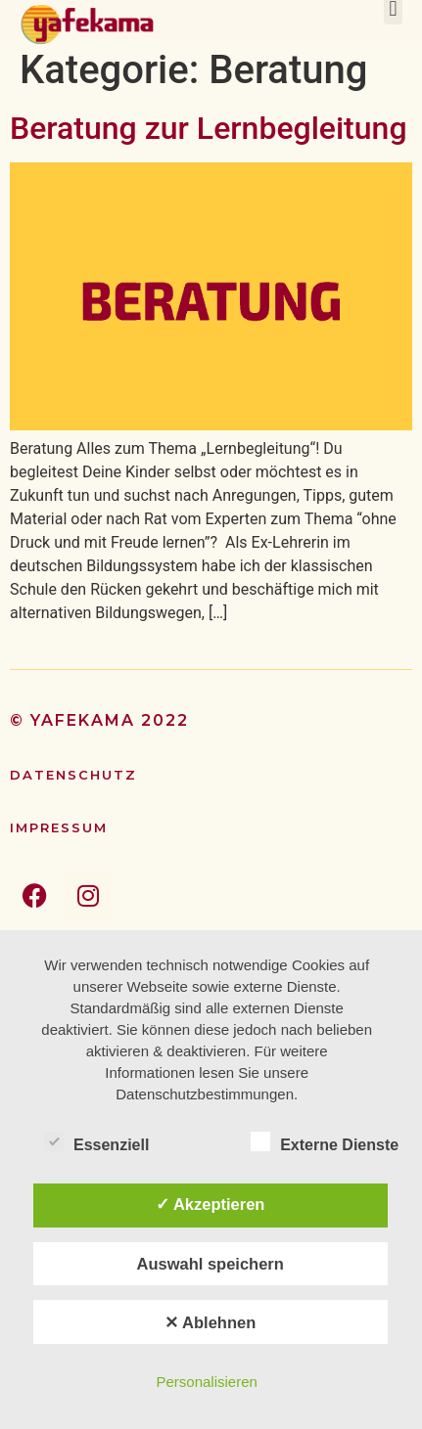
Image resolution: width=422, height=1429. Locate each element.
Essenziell (96, 1141)
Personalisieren (206, 1381)
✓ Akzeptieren (210, 1204)
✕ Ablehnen (210, 1322)
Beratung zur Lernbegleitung (208, 128)
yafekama (82, 720)
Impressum (59, 827)
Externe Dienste (325, 1141)
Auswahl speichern (209, 1264)
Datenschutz (73, 774)
